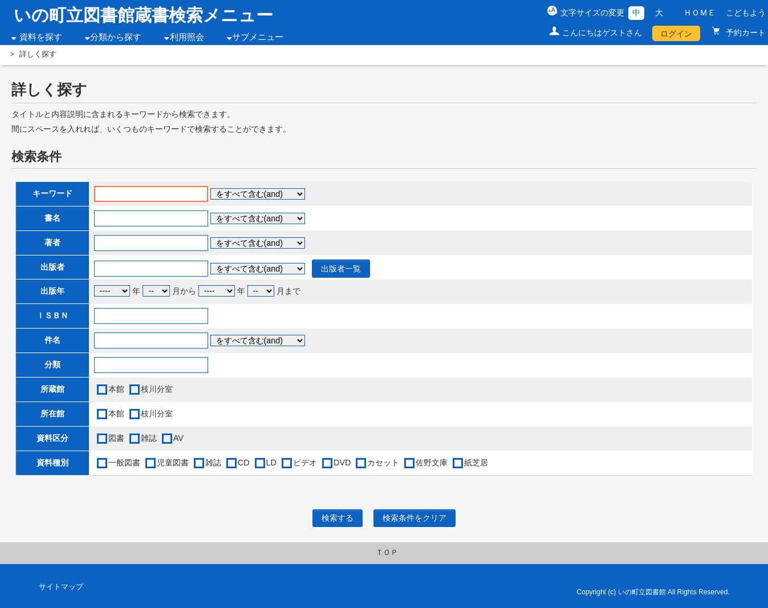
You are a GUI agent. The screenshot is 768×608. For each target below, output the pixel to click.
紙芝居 (476, 462)
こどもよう (746, 12)
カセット (383, 462)
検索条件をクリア (414, 517)
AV (178, 438)
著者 (52, 242)
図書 (116, 438)
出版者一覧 (341, 268)
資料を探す (40, 37)
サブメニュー (257, 37)
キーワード (52, 193)
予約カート (745, 32)
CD (244, 462)
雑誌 (149, 438)
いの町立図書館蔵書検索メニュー (143, 15)
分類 (52, 364)
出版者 (52, 266)
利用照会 (187, 37)
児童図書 (173, 462)
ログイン (676, 33)
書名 (52, 217)
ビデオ (305, 462)
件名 (52, 339)
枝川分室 (157, 389)
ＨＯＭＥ (700, 12)
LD (271, 462)
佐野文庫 (432, 462)
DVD (342, 462)
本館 (116, 389)
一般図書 (124, 462)
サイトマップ (61, 587)
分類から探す (115, 37)
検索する (337, 517)
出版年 (52, 290)
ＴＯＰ (387, 553)
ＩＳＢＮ (52, 315)
